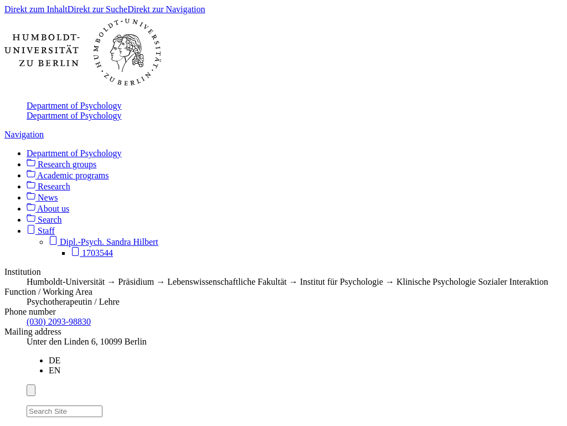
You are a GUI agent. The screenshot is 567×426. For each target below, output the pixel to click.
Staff (41, 230)
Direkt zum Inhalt (36, 9)
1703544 (92, 253)
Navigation (24, 134)
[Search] (109, 409)
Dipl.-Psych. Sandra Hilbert (103, 242)
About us (48, 208)
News (42, 197)
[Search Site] (64, 411)
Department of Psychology (74, 105)
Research (48, 186)
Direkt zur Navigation (166, 9)
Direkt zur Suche (97, 9)
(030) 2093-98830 (59, 321)
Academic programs (68, 175)
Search (44, 219)
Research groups (61, 164)
